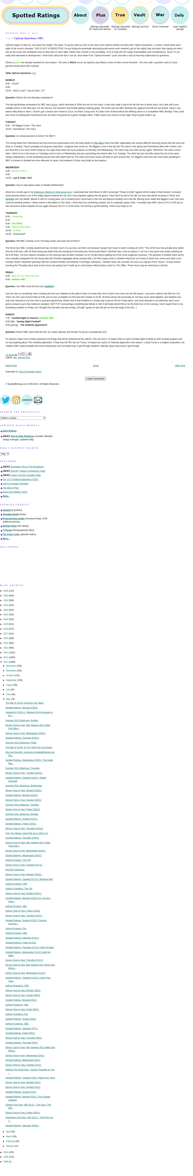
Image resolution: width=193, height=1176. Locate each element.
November (11, 670)
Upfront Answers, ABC (16, 906)
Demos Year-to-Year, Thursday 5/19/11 (24, 828)
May (8, 699)
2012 (6, 657)
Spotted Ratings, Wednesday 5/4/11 (23, 1060)
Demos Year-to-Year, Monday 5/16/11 (24, 874)
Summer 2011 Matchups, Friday (21, 742)
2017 (6, 633)
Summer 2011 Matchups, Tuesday (22, 805)
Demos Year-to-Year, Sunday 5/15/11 (24, 893)
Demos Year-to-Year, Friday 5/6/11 (22, 1009)
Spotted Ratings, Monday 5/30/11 (22, 707)
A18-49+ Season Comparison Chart (28, 471)
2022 (6, 610)
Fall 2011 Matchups (15, 869)
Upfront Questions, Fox (17, 1014)
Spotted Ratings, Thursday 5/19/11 (22, 838)
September (11, 680)
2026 (6, 591)
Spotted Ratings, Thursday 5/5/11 (22, 1042)
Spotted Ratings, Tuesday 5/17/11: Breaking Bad (29, 879)
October (10, 675)
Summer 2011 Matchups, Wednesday (24, 785)
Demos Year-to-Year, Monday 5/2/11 (23, 1082)
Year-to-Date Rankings (22, 436)
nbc (15, 357)
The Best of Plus (11, 488)
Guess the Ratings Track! (15, 492)
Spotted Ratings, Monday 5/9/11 (21, 1000)
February (10, 1141)
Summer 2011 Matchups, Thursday (23, 768)
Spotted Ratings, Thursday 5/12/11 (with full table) (30, 947)
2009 (6, 1157)
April (8, 1131)
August (9, 685)
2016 (6, 638)
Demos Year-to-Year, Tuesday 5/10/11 (24, 915)
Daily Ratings (10, 431)
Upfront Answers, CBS (16, 884)
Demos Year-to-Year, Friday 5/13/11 (23, 911)
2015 (6, 643)
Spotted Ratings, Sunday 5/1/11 (21, 1092)
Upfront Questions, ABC (17, 1005)
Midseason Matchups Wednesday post (53, 192)
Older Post (180, 365)
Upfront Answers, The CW (18, 860)
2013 (6, 652)
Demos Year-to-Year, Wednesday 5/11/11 (26, 973)
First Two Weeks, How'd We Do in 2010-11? (27, 833)
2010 (6, 1152)
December (11, 666)
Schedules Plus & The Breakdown (27, 466)
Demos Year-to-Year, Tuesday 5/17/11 (24, 865)
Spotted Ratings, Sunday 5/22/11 (22, 819)
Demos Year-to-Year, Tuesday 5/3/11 (23, 1065)
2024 (6, 600)
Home (96, 365)
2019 (6, 624)
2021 (6, 614)
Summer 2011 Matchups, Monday (22, 814)
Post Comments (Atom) (30, 371)
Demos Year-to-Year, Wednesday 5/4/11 (25, 1055)
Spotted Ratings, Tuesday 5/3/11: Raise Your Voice (30, 1078)
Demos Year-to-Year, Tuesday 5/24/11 (24, 773)
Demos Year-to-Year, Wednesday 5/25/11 (26, 733)
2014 (6, 648)
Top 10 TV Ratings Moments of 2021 (20, 479)
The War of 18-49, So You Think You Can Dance (29, 747)
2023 (6, 605)
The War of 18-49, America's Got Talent (25, 703)
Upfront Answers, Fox (16, 928)
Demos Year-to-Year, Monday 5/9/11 (23, 990)
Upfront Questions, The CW (19, 888)
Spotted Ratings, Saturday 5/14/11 (22, 938)
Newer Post (11, 365)
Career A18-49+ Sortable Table (26, 475)
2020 (6, 619)
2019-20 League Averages (15, 483)
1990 (6, 1161)
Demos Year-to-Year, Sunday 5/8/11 (23, 995)
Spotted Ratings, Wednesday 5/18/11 (24, 855)
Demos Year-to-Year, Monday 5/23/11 (24, 790)
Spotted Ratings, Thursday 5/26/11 (22, 738)
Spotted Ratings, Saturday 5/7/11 (22, 1028)
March (9, 1136)
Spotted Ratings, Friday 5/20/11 (21, 823)
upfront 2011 (24, 357)
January (10, 1146)
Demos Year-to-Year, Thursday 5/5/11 (24, 1038)
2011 (6, 662)
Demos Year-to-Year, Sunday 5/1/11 (23, 1087)
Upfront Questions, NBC (29, 38)
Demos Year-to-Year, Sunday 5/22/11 (24, 800)
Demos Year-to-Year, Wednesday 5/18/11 (26, 851)
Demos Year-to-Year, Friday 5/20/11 (23, 809)
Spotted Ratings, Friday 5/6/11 (20, 1033)
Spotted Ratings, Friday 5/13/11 (21, 942)
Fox (34, 73)
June (8, 694)
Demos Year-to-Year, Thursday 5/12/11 (24, 960)
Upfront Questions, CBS (17, 985)
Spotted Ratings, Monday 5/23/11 (22, 795)
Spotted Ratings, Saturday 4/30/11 (22, 1125)
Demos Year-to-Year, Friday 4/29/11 (23, 1112)
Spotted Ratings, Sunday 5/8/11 (21, 1019)
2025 (6, 595)
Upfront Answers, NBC (16, 933)
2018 (6, 629)
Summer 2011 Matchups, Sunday (22, 720)
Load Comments (95, 378)
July (8, 689)
